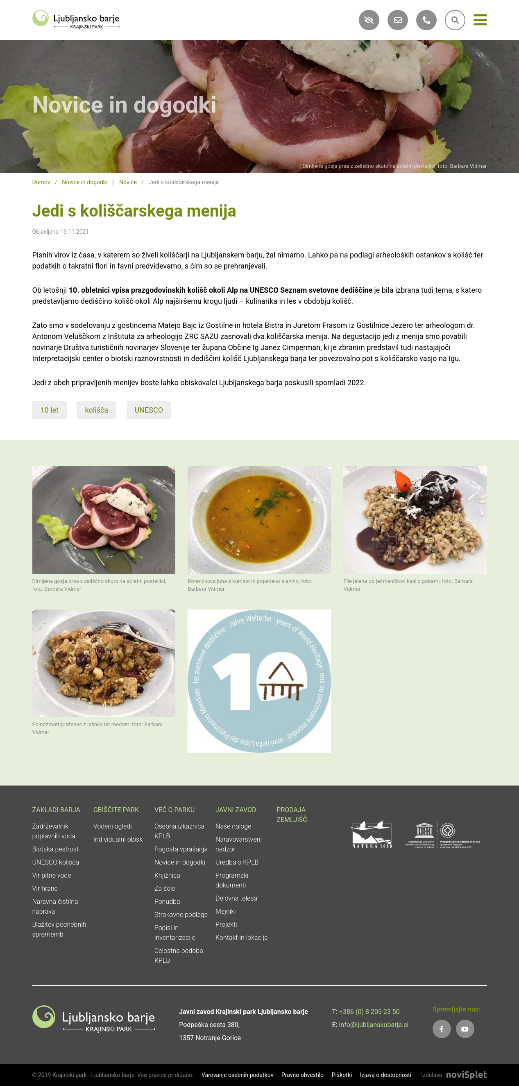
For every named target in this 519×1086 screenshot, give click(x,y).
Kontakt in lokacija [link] (241, 938)
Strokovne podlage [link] (181, 915)
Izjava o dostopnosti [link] (385, 1075)
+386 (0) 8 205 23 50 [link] (369, 1012)
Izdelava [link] (431, 1075)
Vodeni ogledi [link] (112, 826)
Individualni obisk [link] (118, 839)
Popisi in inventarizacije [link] (174, 933)
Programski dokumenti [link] (231, 880)
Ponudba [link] (167, 901)
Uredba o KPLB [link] (236, 862)
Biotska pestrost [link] (55, 849)
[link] (76, 19)
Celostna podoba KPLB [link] (178, 955)
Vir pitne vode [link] (51, 875)
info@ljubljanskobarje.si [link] (373, 1025)
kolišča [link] (96, 410)
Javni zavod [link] (235, 810)
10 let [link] (50, 410)
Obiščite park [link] (116, 810)
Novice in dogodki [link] (84, 182)
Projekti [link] (226, 924)
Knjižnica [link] (167, 875)
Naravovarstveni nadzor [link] (238, 844)
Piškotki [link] (342, 1075)
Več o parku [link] (174, 810)
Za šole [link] (164, 888)
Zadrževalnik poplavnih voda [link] (54, 831)
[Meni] (480, 21)
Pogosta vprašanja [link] (181, 849)
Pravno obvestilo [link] (302, 1075)
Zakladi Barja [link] (56, 810)
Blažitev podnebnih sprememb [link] (59, 929)
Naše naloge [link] (233, 826)
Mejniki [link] (225, 911)
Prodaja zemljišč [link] (291, 815)
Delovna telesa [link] (236, 898)
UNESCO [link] (149, 410)
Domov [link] (41, 182)
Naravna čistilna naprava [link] (55, 906)
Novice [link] (128, 182)
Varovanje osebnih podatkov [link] (238, 1075)
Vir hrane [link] (45, 888)
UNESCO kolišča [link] (55, 862)
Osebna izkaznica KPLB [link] (179, 831)
